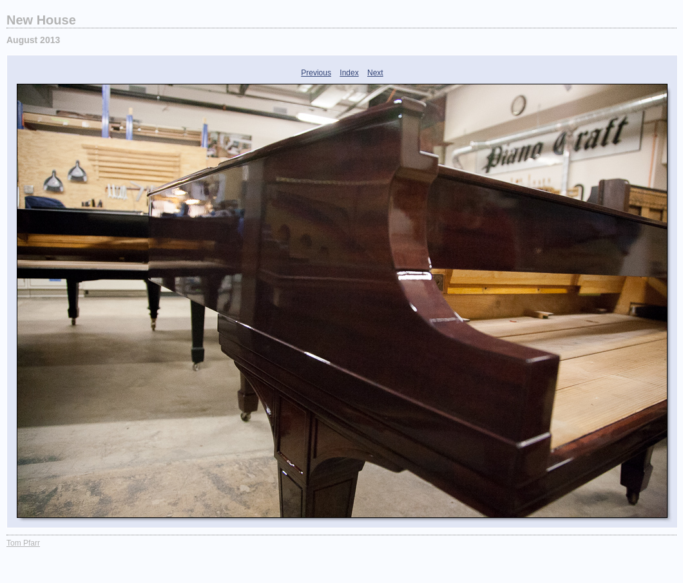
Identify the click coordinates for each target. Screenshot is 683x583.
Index (349, 72)
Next (375, 72)
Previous (316, 72)
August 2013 (33, 40)
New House (41, 20)
